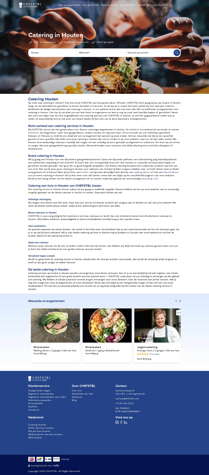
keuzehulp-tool (150, 178)
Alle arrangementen (70, 5)
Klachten (33, 406)
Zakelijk (141, 5)
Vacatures (77, 397)
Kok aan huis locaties (39, 431)
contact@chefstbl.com (127, 398)
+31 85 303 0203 (124, 403)
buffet (85, 172)
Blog (74, 400)
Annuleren (34, 410)
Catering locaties (37, 424)
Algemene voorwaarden (41, 394)
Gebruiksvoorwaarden (39, 400)
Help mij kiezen (109, 5)
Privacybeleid (35, 403)
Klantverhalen (127, 5)
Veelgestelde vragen (39, 390)
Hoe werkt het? (91, 5)
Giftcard (151, 5)
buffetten (33, 132)
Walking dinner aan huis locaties (45, 434)
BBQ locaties (35, 437)
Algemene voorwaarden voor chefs (47, 397)
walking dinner (142, 172)
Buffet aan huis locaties (41, 428)
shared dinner (171, 172)
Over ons (163, 5)
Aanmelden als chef (82, 394)
